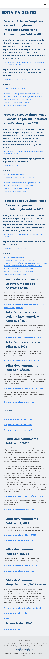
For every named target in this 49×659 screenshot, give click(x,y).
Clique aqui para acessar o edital (15, 79)
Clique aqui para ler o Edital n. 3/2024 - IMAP (23, 496)
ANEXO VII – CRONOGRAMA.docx (15, 105)
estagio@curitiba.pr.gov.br (24, 650)
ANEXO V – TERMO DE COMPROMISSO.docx (18, 100)
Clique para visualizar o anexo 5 (18, 430)
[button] (45, 4)
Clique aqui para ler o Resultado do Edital (22, 608)
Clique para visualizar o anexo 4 (18, 424)
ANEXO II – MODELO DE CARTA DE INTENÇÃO (19, 91)
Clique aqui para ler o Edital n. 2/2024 (20, 535)
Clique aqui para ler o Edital (16, 613)
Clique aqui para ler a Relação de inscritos (23, 337)
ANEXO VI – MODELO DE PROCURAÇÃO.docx (18, 102)
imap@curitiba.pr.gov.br (24, 648)
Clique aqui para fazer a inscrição (19, 402)
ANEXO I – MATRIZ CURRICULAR (14, 88)
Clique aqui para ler (12, 629)
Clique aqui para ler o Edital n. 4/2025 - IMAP (23, 388)
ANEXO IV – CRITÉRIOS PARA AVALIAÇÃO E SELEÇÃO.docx (23, 97)
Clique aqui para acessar (12, 165)
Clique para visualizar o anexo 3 (18, 419)
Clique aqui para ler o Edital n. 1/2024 (20, 566)
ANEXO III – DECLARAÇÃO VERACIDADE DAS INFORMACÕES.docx (25, 94)
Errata (7, 618)
